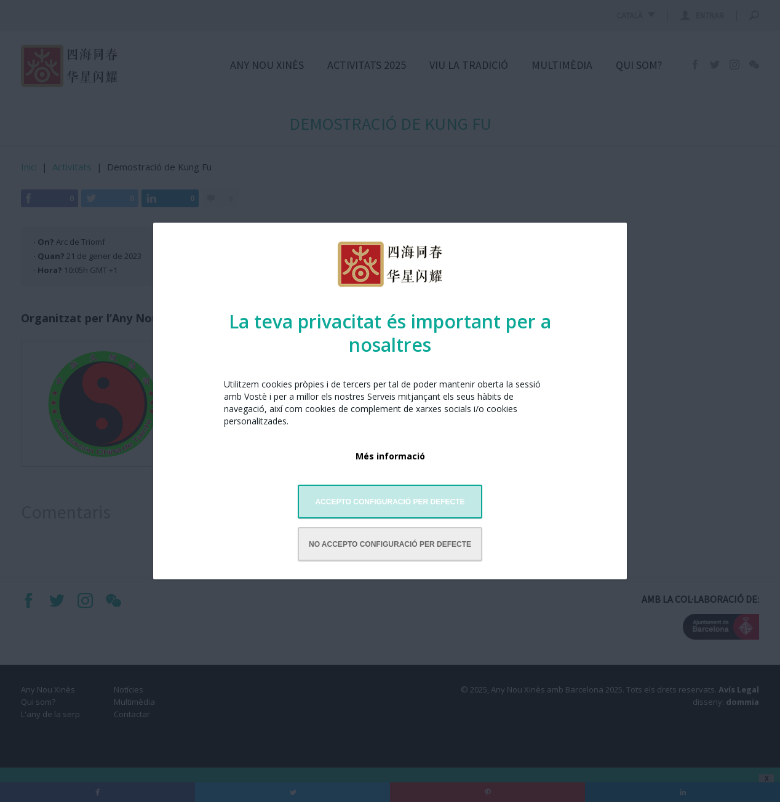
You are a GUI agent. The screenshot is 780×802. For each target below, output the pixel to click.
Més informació (390, 456)
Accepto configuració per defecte (389, 502)
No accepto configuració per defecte (390, 544)
